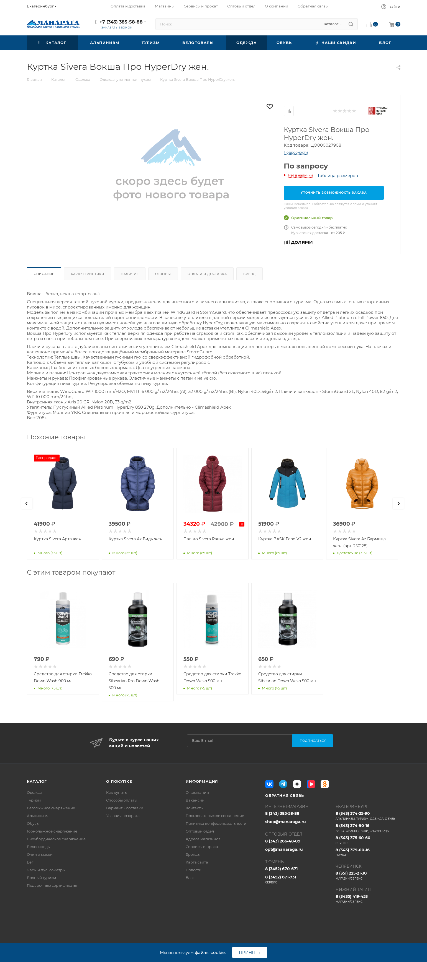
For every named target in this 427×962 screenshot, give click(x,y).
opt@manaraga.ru (284, 849)
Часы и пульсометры (46, 870)
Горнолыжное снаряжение (52, 831)
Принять (249, 952)
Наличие (130, 274)
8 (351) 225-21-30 (368, 876)
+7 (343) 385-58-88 (121, 22)
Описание (44, 274)
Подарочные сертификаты (52, 885)
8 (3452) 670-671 (281, 868)
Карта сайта (197, 862)
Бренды (193, 854)
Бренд (249, 274)
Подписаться (313, 741)
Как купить (116, 792)
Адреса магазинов (203, 839)
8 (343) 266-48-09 (282, 841)
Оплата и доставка (207, 274)
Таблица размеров (337, 175)
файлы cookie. (210, 952)
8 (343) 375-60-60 (368, 840)
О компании (197, 792)
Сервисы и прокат (203, 846)
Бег (30, 862)
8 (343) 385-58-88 (282, 813)
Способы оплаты (121, 800)
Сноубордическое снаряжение (56, 839)
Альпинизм (37, 815)
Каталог (37, 781)
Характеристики (87, 274)
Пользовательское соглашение (215, 815)
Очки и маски (40, 854)
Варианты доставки (124, 808)
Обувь (33, 823)
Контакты (194, 808)
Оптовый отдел (200, 831)
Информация (202, 781)
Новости (193, 870)
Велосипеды (38, 846)
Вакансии (195, 800)
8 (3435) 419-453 (368, 899)
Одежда (34, 792)
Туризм (34, 800)
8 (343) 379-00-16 (368, 852)
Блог (190, 877)
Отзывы (163, 274)
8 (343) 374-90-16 (368, 828)
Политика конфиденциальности (216, 823)
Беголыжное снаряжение (51, 808)
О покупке (119, 781)
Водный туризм (41, 877)
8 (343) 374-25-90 (368, 816)
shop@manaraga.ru (285, 821)
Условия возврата (123, 815)
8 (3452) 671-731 (297, 880)
